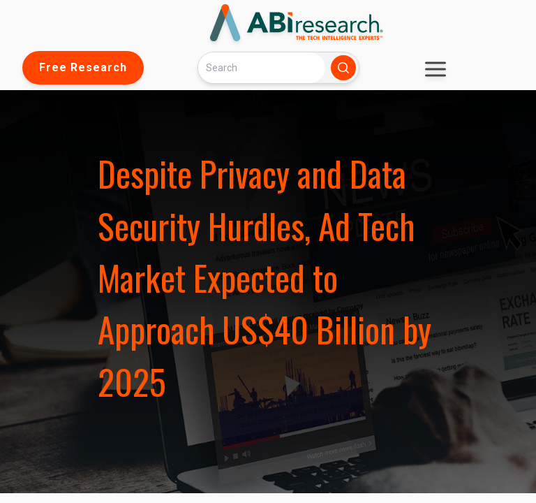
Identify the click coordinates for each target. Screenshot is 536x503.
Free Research (83, 67)
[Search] (261, 67)
